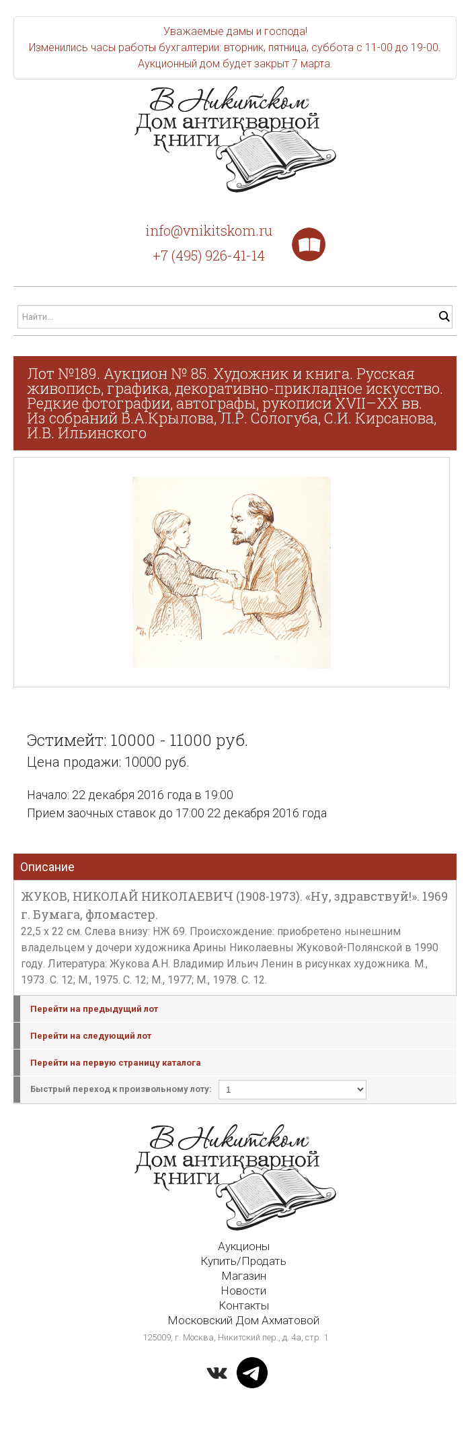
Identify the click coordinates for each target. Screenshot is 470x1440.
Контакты (244, 1305)
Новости (243, 1290)
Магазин (243, 1275)
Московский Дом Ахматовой (243, 1320)
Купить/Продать (243, 1261)
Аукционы (244, 1246)
